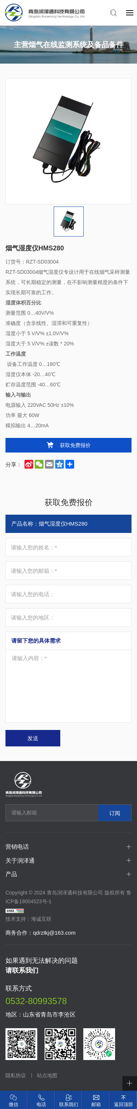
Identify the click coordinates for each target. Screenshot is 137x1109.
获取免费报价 (75, 445)
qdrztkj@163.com (54, 933)
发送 (32, 738)
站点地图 (47, 1075)
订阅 (114, 813)
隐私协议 (15, 1075)
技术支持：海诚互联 (28, 919)
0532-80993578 (36, 1001)
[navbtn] (129, 12)
